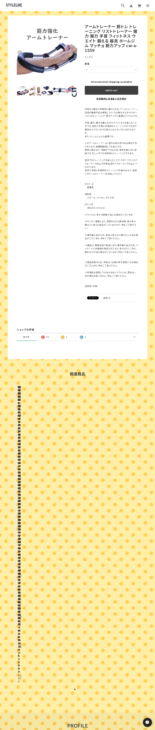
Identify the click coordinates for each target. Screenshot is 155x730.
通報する (107, 297)
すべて (26, 336)
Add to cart (111, 90)
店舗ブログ (48, 531)
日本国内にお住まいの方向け (111, 98)
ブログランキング (72, 690)
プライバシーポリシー (64, 705)
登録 (110, 664)
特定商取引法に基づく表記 (88, 705)
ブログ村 (87, 690)
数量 (87, 63)
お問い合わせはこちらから (77, 610)
